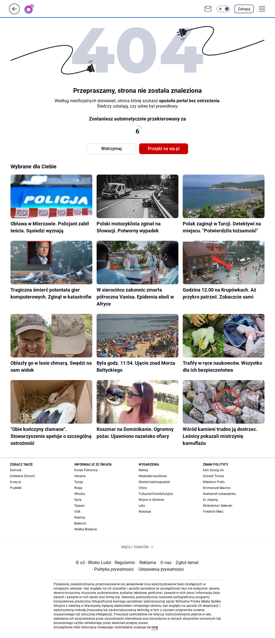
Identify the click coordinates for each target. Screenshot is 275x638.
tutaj (154, 627)
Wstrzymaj (111, 148)
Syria (78, 500)
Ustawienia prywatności (160, 569)
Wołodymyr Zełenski (217, 506)
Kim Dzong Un (213, 470)
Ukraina (80, 476)
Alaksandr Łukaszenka (219, 494)
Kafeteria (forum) (22, 476)
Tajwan (79, 506)
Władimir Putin (214, 482)
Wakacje (145, 511)
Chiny (143, 488)
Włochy (79, 494)
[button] (223, 9)
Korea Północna (86, 470)
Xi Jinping (210, 500)
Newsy (143, 470)
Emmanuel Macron (217, 488)
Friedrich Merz (213, 511)
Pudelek (16, 488)
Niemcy (79, 517)
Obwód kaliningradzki (154, 482)
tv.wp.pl (15, 482)
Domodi (16, 470)
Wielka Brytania (85, 529)
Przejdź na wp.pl (163, 148)
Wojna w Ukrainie (151, 500)
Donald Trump (213, 476)
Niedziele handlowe (153, 476)
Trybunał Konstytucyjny (156, 494)
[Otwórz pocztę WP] (208, 9)
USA (77, 511)
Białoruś (80, 523)
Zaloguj (244, 9)
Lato (142, 506)
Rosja (78, 488)
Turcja (78, 482)
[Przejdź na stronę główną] (14, 12)
